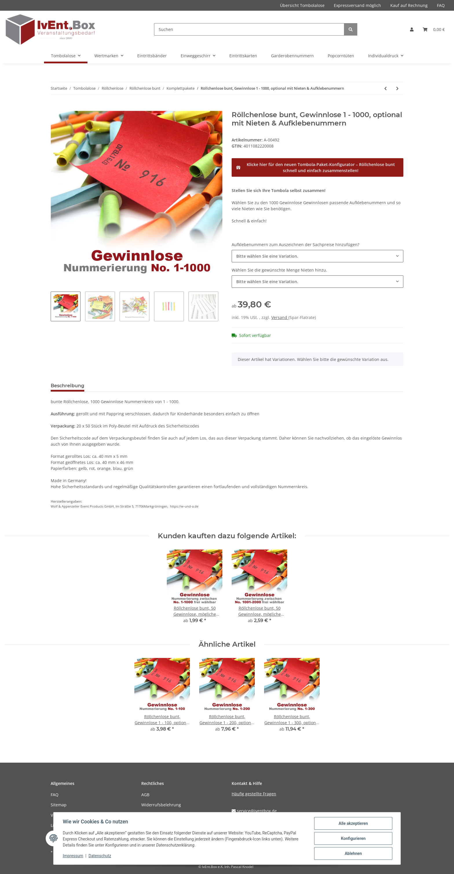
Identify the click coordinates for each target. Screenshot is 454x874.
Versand (279, 317)
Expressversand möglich (357, 5)
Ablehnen (353, 853)
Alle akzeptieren (353, 823)
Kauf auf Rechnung (409, 5)
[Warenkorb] (433, 29)
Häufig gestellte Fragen (254, 793)
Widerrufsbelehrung (161, 804)
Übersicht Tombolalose (302, 5)
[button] (411, 29)
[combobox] (317, 256)
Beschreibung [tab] (67, 385)
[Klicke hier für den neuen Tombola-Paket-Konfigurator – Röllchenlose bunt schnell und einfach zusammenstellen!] (317, 167)
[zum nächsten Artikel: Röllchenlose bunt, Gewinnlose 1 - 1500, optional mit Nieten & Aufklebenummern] (397, 88)
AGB (145, 794)
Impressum (73, 856)
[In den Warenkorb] (55, 107)
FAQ (441, 5)
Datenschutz (100, 856)
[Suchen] (249, 29)
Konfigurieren (353, 838)
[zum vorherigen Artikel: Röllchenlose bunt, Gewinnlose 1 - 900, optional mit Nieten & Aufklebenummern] (385, 88)
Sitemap (59, 804)
